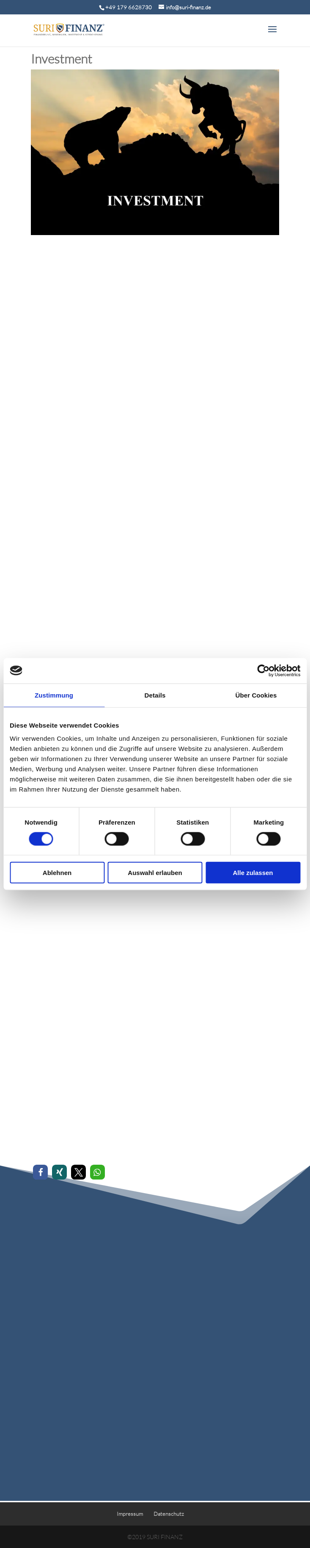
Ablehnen (57, 872)
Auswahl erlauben (155, 872)
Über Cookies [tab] (256, 694)
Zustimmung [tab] (54, 694)
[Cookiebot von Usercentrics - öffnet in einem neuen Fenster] (263, 670)
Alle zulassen (253, 872)
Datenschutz (169, 1513)
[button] (40, 1172)
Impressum (130, 1513)
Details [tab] (155, 694)
